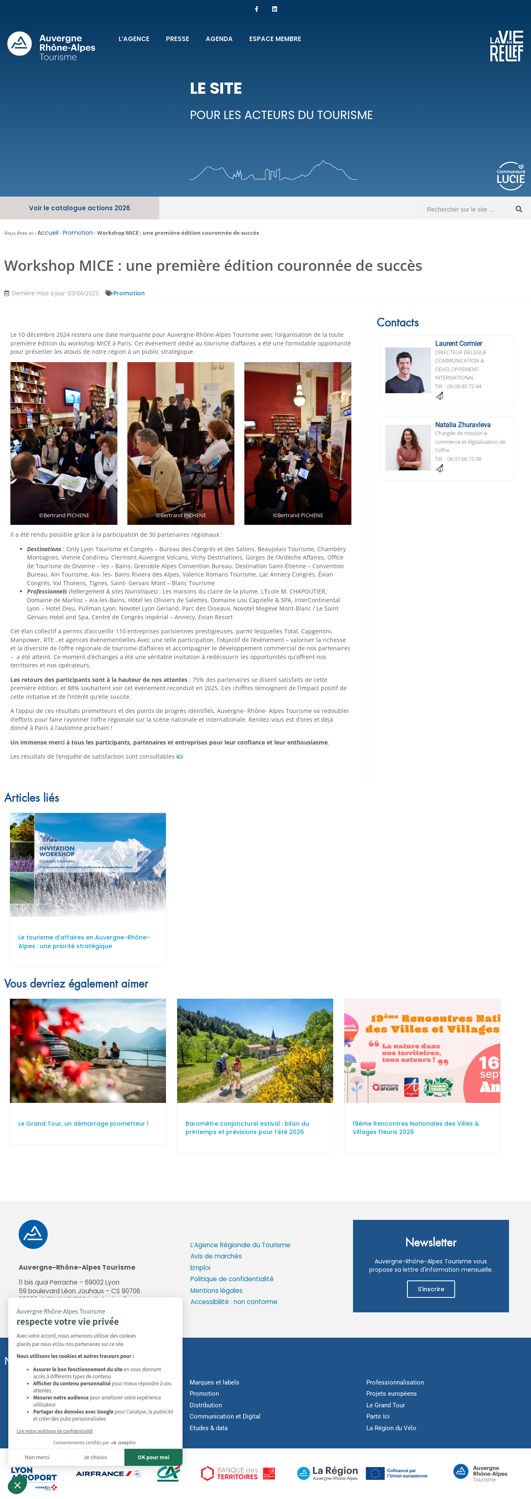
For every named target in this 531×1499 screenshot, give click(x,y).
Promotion (78, 233)
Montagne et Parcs (38, 1394)
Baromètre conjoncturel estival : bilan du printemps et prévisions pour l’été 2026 (247, 1128)
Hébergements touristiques (50, 1428)
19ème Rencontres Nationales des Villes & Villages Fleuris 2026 (416, 1128)
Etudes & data (209, 1428)
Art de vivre (28, 1417)
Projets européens (391, 1394)
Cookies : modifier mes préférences (73, 1323)
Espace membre (275, 39)
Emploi (200, 1268)
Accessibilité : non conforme (234, 1302)
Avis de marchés (216, 1256)
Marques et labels (214, 1383)
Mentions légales (216, 1291)
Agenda (219, 39)
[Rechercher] (519, 209)
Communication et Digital (225, 1417)
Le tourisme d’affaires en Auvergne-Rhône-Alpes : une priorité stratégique (84, 942)
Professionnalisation (395, 1383)
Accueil (47, 233)
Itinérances (27, 1405)
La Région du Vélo (391, 1428)
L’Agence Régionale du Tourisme (240, 1245)
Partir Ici (378, 1417)
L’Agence (134, 39)
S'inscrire (431, 1289)
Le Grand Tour (385, 1405)
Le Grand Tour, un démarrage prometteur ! (83, 1124)
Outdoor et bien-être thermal (51, 1383)
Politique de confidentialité (232, 1279)
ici (179, 757)
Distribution (206, 1405)
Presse (177, 39)
